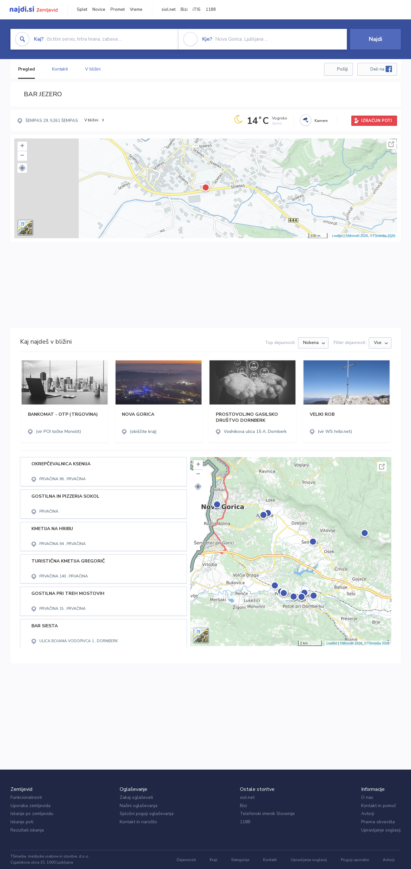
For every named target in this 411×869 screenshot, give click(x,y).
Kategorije (240, 859)
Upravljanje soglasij (381, 830)
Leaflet (337, 236)
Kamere (321, 120)
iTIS (197, 9)
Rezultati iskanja (27, 830)
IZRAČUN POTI (376, 121)
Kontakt (270, 859)
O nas (367, 797)
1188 (211, 9)
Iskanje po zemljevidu (31, 814)
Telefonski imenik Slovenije (267, 814)
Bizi (184, 9)
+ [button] (22, 146)
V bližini (93, 69)
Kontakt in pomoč (378, 806)
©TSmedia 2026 (382, 236)
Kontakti (60, 69)
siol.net (169, 9)
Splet (82, 9)
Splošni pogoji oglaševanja (147, 814)
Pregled (26, 69)
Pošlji (342, 69)
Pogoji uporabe (355, 859)
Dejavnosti (186, 859)
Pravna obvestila (378, 822)
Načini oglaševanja (138, 806)
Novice (98, 9)
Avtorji (367, 814)
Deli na (381, 69)
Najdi (375, 39)
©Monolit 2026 (357, 236)
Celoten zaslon (391, 144)
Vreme (136, 9)
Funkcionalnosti (26, 797)
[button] (22, 168)
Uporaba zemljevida (30, 806)
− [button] (22, 156)
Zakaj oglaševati (136, 797)
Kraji (213, 859)
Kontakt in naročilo (138, 822)
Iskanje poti (21, 822)
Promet (117, 9)
